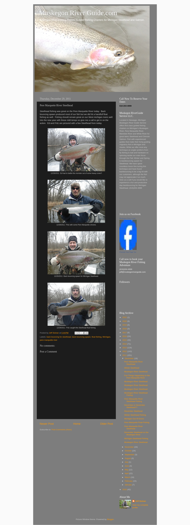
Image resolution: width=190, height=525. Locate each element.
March (128, 477)
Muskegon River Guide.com (78, 13)
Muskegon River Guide (127, 218)
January (128, 485)
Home (76, 423)
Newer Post (47, 423)
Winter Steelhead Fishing (135, 415)
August (128, 458)
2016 (124, 336)
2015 (124, 340)
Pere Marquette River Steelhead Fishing (133, 400)
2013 (124, 348)
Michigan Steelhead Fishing (136, 438)
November (129, 447)
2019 (124, 325)
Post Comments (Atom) (62, 430)
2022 (124, 317)
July (127, 462)
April (127, 473)
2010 (124, 489)
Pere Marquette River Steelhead (133, 363)
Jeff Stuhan (140, 501)
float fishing (96, 337)
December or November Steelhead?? (134, 406)
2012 (124, 351)
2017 (124, 332)
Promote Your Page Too (127, 252)
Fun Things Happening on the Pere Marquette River (137, 376)
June (127, 466)
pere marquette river (48, 340)
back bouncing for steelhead (59, 337)
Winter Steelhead (131, 368)
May (127, 470)
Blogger (110, 519)
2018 (124, 329)
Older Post (106, 423)
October (128, 451)
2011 (124, 355)
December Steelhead (133, 411)
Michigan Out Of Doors (134, 419)
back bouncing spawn (81, 337)
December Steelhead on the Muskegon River (136, 433)
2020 (124, 321)
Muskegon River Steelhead (136, 372)
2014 (124, 344)
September (130, 455)
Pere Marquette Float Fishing (136, 422)
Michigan (106, 337)
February (129, 481)
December (129, 358)
